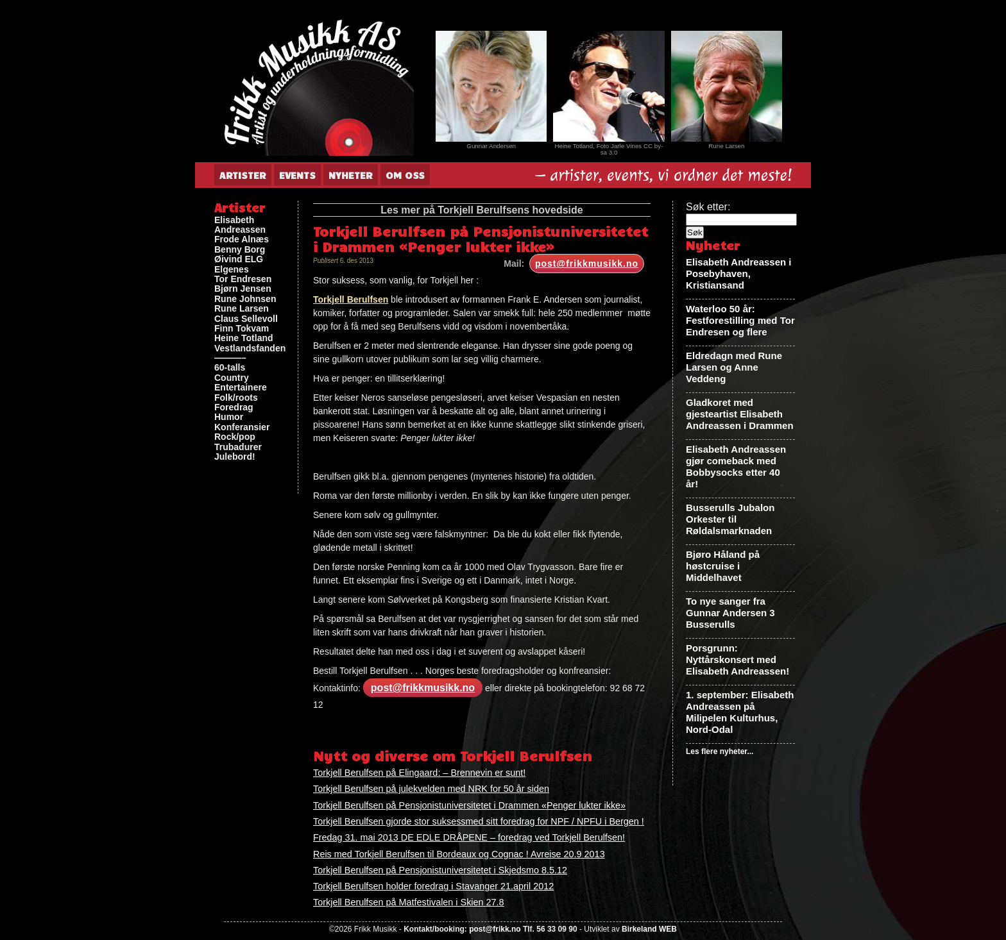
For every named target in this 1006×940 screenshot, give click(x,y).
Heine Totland (243, 338)
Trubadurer (238, 447)
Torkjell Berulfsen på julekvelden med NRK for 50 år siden (431, 789)
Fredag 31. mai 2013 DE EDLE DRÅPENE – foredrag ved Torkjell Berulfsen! (469, 837)
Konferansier (241, 427)
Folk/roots (236, 398)
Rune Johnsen (245, 299)
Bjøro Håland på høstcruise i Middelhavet (723, 566)
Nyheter (350, 175)
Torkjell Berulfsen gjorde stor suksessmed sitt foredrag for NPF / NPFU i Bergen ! (478, 821)
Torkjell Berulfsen (350, 299)
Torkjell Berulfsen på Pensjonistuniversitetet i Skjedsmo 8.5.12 (440, 870)
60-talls (229, 368)
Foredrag (233, 407)
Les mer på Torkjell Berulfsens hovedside (481, 210)
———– (230, 358)
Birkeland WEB (649, 929)
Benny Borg (239, 250)
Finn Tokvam (241, 328)
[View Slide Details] (491, 86)
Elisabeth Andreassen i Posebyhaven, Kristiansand (739, 273)
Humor (228, 417)
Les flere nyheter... (719, 751)
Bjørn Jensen (242, 289)
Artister (242, 175)
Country (231, 378)
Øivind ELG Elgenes (238, 264)
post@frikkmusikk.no (586, 263)
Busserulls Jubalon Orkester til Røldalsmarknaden (730, 519)
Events (297, 175)
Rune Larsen (241, 309)
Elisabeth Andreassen (240, 225)
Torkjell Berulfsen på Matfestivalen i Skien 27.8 (408, 902)
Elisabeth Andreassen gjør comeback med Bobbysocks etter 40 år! (736, 466)
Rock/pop (234, 437)
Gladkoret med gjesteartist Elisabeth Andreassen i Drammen (740, 414)
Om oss (405, 175)
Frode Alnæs (241, 239)
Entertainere (240, 387)
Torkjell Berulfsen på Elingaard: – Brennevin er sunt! (419, 773)
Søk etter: (708, 206)
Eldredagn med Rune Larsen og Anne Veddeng (734, 367)
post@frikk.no (494, 929)
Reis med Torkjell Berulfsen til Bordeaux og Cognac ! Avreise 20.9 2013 (459, 854)
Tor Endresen (242, 279)
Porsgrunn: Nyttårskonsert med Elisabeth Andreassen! (737, 659)
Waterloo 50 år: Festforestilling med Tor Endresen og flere (740, 320)
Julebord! (234, 457)
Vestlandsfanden (250, 348)
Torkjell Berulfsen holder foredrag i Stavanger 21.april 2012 (433, 886)
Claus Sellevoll (246, 319)
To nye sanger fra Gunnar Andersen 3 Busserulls (730, 613)
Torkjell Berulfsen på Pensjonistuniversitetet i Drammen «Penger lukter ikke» (469, 805)
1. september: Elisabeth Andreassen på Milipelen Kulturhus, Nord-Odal (740, 712)
